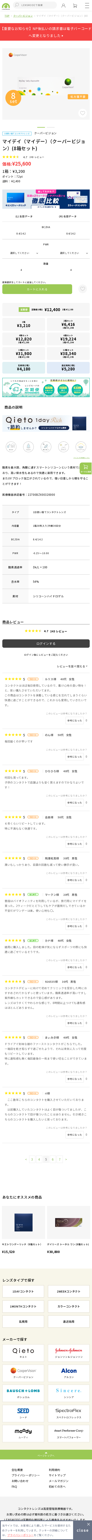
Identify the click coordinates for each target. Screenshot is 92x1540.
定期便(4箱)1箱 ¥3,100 (52, 309)
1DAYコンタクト (23, 1291)
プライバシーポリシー (26, 1475)
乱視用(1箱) (23, 368)
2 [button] (51, 128)
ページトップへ (46, 1455)
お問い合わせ (20, 1481)
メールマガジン (59, 1481)
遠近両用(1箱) (68, 368)
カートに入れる (37, 289)
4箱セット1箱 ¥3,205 (23, 339)
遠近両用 (68, 1321)
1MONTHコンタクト (23, 1306)
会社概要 (17, 1470)
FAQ (14, 1486)
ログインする (46, 643)
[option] (23, 1230)
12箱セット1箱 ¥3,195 (68, 353)
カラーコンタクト (68, 1306)
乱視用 (23, 1321)
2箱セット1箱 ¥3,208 (68, 324)
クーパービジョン (23, 15)
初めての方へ (57, 1486)
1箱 (23, 324)
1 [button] (41, 128)
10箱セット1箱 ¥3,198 (23, 353)
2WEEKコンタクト (69, 1291)
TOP (7, 15)
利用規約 (54, 1470)
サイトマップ (57, 1475)
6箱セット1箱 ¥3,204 (68, 339)
